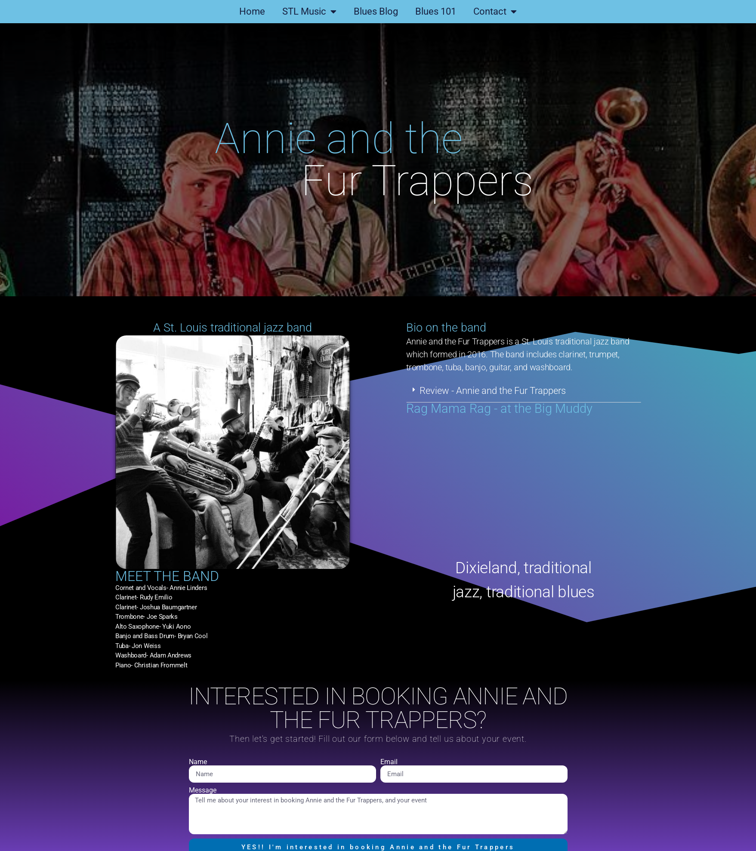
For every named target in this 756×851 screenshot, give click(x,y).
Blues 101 (435, 11)
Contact (495, 12)
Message (202, 790)
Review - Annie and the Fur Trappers (520, 390)
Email (389, 762)
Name (198, 762)
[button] (551, 391)
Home (252, 11)
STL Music (309, 12)
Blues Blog (376, 11)
